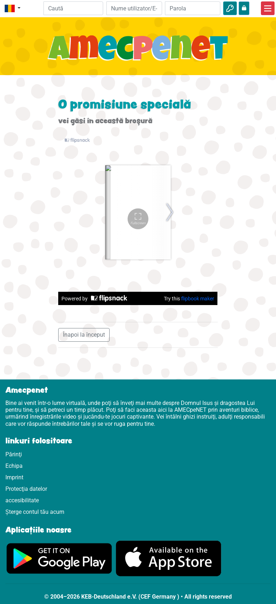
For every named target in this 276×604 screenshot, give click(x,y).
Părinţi (13, 454)
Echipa (14, 465)
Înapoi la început (84, 334)
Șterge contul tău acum (34, 511)
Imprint (14, 477)
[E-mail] (134, 8)
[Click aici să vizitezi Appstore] (168, 558)
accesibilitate (22, 500)
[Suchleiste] (73, 8)
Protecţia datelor (26, 488)
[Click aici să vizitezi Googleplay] (59, 558)
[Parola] (192, 8)
